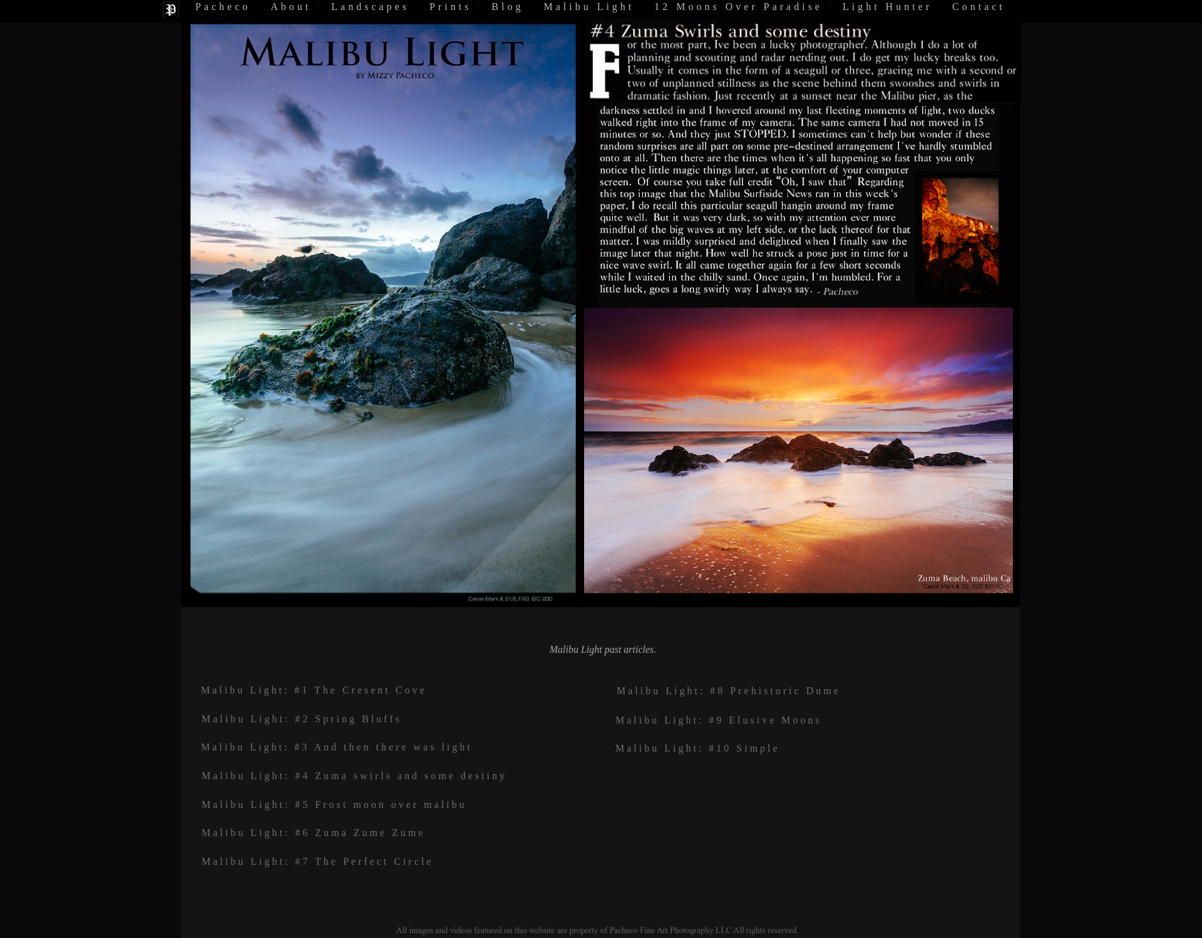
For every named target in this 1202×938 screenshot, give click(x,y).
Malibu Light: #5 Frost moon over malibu (334, 804)
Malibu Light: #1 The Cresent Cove (314, 690)
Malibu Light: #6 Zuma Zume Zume (313, 832)
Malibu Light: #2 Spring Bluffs (302, 719)
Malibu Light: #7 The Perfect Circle (317, 861)
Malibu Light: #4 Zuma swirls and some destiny (354, 775)
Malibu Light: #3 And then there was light (337, 747)
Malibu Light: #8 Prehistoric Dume (729, 690)
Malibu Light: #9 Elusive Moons (718, 720)
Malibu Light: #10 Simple (697, 748)
